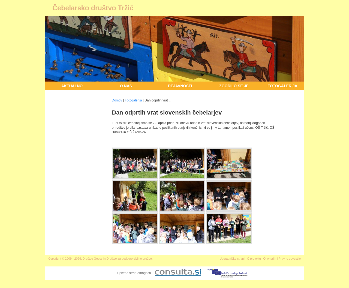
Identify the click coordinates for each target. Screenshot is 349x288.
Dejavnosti (180, 86)
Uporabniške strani (232, 258)
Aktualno (72, 86)
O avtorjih (269, 258)
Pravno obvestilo (290, 258)
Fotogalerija (282, 86)
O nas (126, 86)
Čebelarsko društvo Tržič (92, 8)
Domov (117, 100)
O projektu (254, 258)
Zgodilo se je (233, 86)
